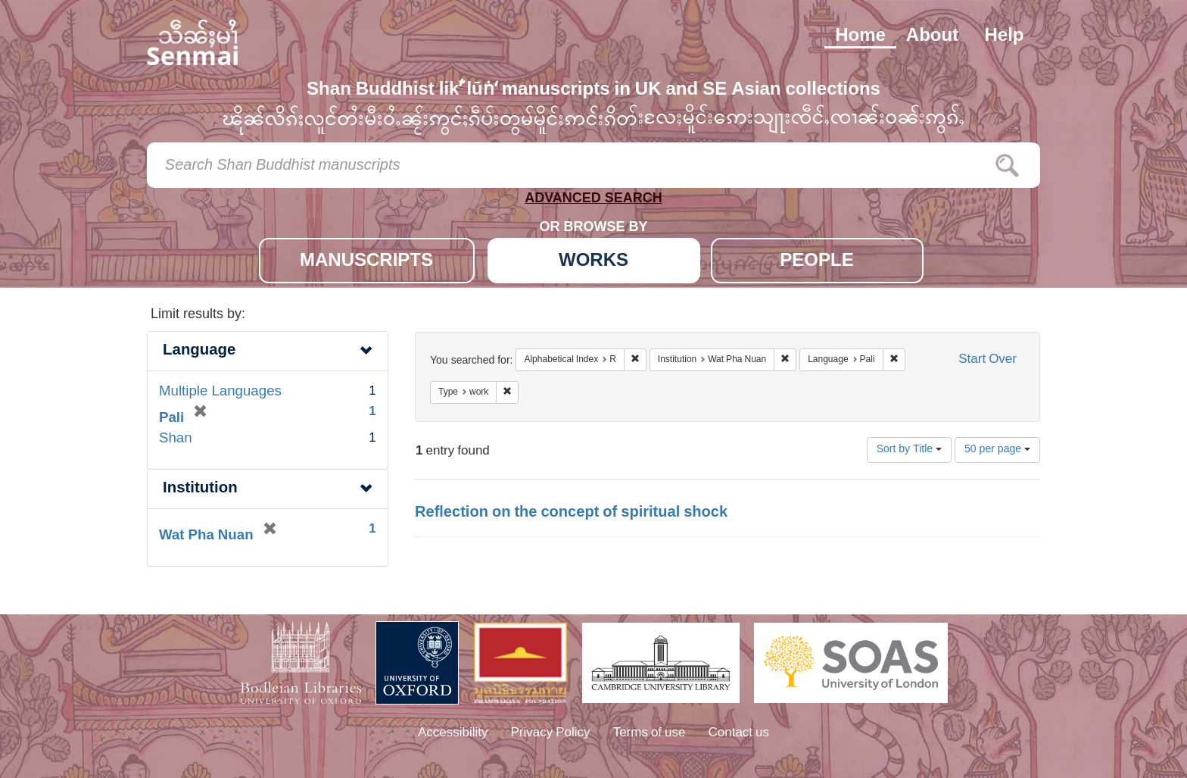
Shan (175, 439)
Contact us (739, 733)
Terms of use (649, 733)
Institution (200, 489)
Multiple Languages (220, 392)
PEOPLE (816, 262)
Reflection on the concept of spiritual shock (571, 513)
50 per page (997, 449)
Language (199, 351)
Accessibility (453, 733)
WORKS (593, 262)
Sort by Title (909, 449)
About (932, 36)
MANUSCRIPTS (366, 262)
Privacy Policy (550, 733)
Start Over (987, 360)
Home (860, 36)
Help (1003, 36)
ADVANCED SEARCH (593, 201)
